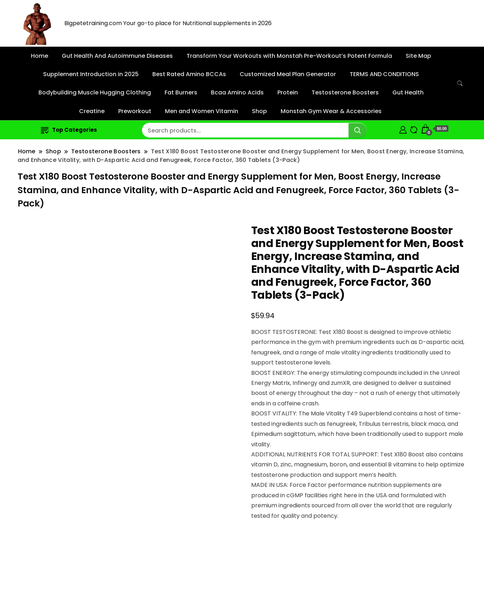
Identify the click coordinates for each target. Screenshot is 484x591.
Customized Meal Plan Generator (288, 74)
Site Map (418, 56)
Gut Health (408, 92)
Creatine (92, 111)
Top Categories (69, 130)
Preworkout (134, 111)
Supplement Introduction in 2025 (91, 74)
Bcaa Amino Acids (237, 92)
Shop (259, 111)
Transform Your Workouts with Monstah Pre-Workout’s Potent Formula (289, 56)
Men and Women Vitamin (201, 111)
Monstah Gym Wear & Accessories (331, 111)
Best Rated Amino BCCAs (189, 74)
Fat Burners (181, 92)
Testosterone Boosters (345, 92)
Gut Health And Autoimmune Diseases (117, 56)
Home (39, 56)
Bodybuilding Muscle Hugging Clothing (94, 92)
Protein (287, 92)
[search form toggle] (459, 83)
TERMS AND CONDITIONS (384, 74)
